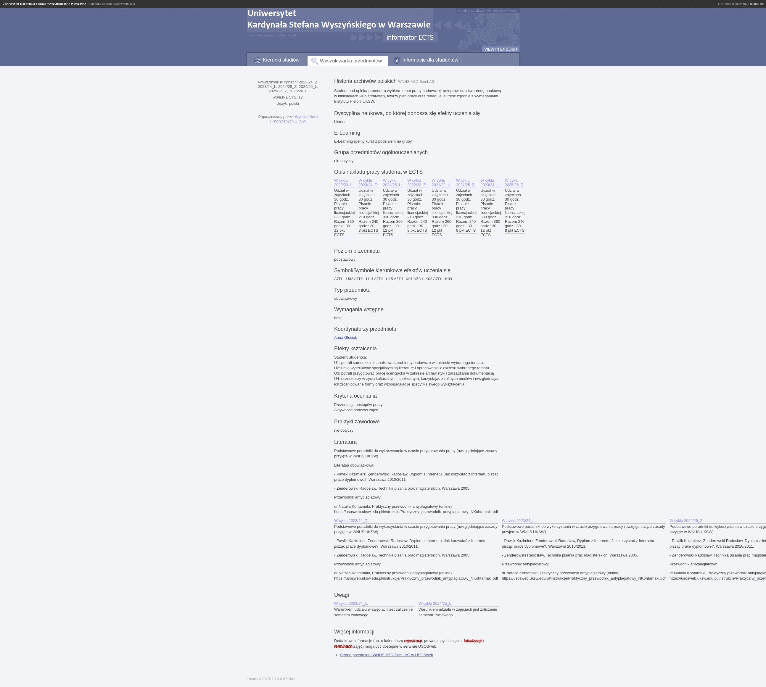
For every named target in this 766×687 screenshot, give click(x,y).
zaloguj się (757, 3)
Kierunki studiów (281, 60)
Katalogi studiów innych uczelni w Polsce (487, 10)
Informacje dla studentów (430, 60)
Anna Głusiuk (345, 337)
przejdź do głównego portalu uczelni (272, 35)
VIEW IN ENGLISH (500, 49)
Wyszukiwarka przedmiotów (351, 61)
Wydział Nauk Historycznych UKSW (294, 118)
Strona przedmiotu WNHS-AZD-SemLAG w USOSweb (386, 655)
